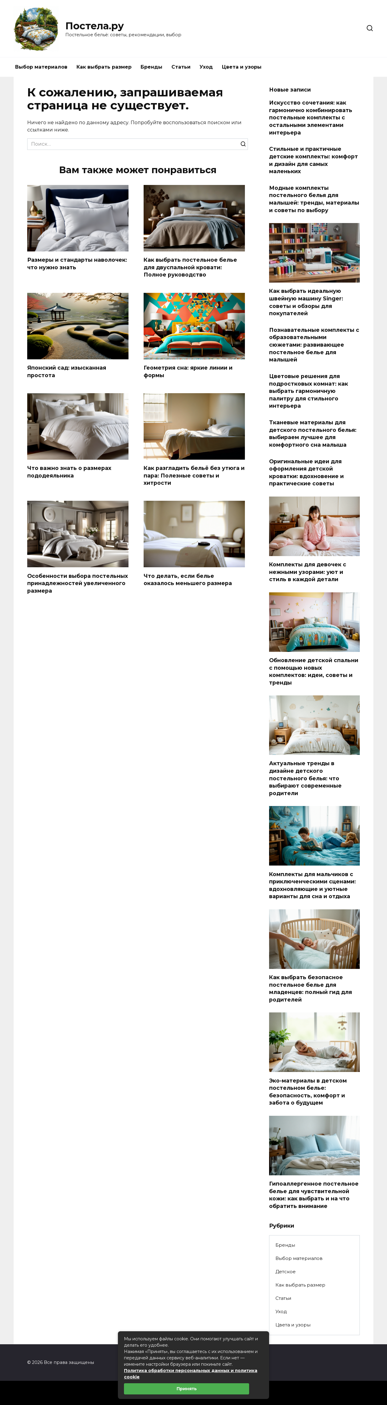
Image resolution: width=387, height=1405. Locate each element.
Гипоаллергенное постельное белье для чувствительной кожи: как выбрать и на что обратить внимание (314, 1194)
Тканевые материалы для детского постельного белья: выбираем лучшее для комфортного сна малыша (312, 433)
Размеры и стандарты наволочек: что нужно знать (77, 263)
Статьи (180, 67)
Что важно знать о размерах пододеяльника (69, 472)
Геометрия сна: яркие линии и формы (188, 371)
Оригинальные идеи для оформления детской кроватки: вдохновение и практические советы (306, 472)
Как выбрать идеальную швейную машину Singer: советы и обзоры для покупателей (306, 302)
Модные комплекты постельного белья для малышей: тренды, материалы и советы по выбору (314, 199)
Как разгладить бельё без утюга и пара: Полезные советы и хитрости (194, 475)
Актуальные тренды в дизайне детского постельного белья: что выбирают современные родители (305, 778)
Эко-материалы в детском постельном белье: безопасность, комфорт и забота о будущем (308, 1091)
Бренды (151, 67)
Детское (285, 1271)
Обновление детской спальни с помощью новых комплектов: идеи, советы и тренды (313, 671)
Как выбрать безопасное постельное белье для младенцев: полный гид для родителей (310, 988)
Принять (187, 1388)
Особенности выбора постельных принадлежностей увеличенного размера (77, 583)
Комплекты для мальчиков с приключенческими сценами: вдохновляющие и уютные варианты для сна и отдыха (312, 885)
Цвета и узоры (242, 67)
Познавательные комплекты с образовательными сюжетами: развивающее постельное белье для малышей (314, 345)
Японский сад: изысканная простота (66, 371)
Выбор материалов (41, 67)
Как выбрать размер (104, 67)
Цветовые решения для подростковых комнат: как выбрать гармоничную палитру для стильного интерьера (308, 391)
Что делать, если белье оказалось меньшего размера (188, 580)
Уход (206, 67)
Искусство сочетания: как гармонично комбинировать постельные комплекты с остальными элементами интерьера (310, 117)
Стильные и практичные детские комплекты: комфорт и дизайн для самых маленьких (313, 160)
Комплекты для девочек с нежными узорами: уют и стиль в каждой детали (307, 571)
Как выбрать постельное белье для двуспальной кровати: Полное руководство (190, 267)
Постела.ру (94, 26)
